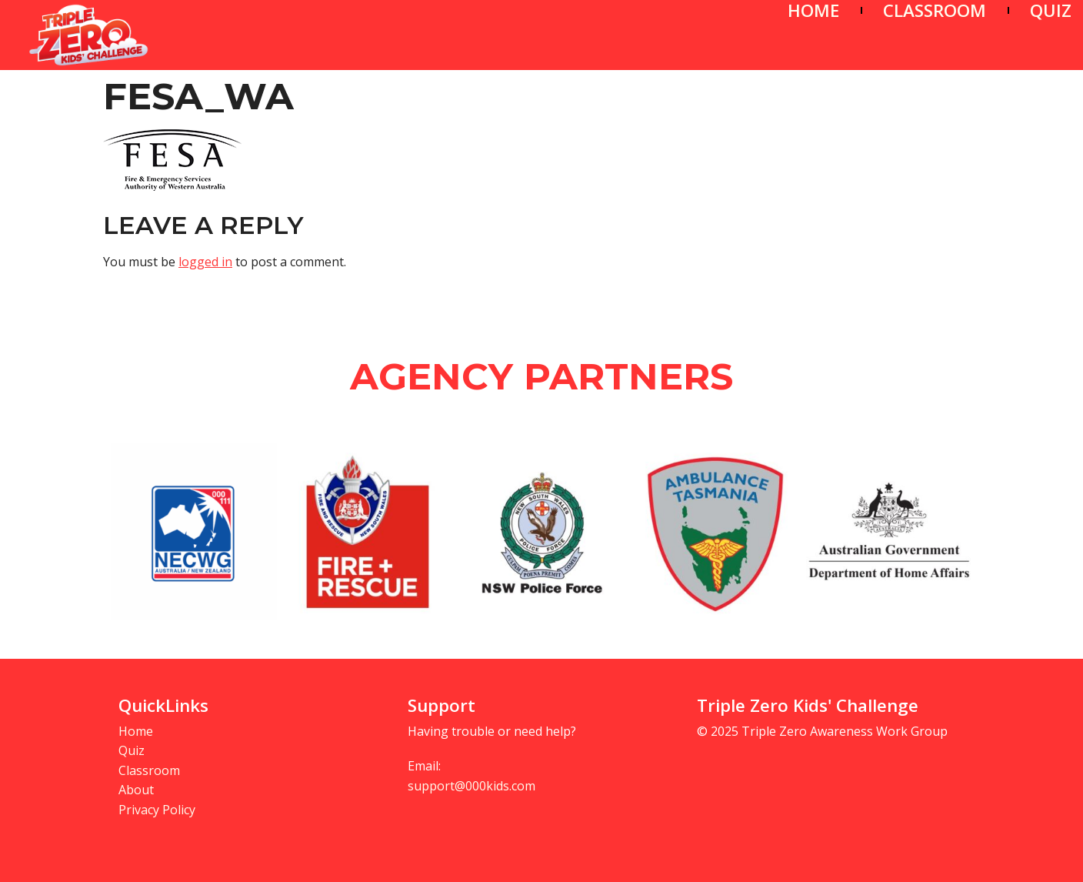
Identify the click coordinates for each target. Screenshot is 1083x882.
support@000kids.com (471, 785)
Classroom (149, 770)
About (136, 789)
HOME (813, 10)
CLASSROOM (934, 10)
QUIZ (1050, 10)
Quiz (131, 750)
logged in (205, 261)
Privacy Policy (156, 809)
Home (135, 731)
